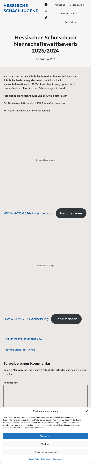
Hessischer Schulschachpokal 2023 (22, 338)
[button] (86, 411)
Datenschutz (46, 459)
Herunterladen (71, 213)
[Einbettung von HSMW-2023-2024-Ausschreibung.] (45, 160)
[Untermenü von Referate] (75, 22)
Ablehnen (45, 444)
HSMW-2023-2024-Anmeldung (26, 319)
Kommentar (10, 382)
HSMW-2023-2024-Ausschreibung (28, 213)
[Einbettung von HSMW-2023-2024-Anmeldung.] (45, 265)
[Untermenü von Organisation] (85, 5)
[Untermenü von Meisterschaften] (79, 13)
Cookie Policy (34, 459)
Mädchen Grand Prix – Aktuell (19, 349)
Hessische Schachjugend (21, 8)
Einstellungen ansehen (46, 452)
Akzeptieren (45, 436)
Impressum (58, 459)
